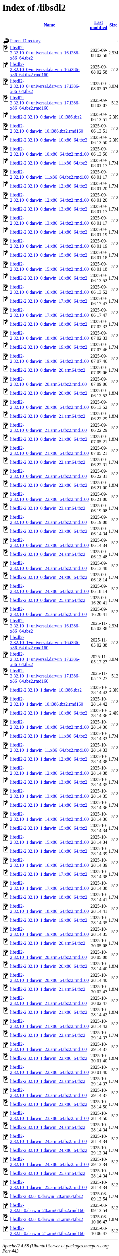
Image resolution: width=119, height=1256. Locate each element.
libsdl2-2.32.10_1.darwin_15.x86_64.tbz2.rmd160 (49, 840)
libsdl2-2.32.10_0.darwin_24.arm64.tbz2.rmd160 (48, 566)
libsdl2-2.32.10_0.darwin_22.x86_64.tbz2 (48, 485)
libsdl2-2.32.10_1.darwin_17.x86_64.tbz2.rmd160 (49, 886)
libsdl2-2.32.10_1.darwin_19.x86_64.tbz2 (48, 920)
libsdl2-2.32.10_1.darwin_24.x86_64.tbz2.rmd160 (49, 1162)
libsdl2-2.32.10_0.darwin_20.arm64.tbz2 (47, 370)
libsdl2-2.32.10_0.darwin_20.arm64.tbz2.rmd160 (48, 382)
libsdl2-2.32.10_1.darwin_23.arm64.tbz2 (47, 1081)
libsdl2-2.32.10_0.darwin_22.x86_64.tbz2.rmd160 (49, 497)
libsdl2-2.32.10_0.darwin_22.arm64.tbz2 (47, 462)
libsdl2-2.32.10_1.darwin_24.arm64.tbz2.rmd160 (48, 1139)
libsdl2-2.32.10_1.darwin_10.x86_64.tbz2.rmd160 (49, 724)
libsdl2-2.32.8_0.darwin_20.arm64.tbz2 (46, 1196)
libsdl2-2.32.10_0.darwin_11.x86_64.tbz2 (48, 163)
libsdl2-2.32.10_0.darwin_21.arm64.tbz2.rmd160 (48, 428)
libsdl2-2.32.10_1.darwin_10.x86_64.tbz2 (48, 713)
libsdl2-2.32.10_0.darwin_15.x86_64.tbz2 (48, 255)
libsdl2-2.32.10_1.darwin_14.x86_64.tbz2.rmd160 (49, 817)
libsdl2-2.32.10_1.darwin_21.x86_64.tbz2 (48, 1012)
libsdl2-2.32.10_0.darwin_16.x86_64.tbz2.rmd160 (49, 290)
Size (114, 24)
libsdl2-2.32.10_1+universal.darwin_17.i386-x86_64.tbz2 (45, 659)
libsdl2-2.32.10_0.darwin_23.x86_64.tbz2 (48, 531)
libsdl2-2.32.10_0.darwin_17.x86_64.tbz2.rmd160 (49, 313)
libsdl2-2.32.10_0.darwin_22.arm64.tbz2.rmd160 (48, 474)
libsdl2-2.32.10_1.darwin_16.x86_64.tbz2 (48, 851)
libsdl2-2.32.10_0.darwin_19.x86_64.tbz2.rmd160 (49, 359)
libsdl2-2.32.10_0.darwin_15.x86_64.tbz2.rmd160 (49, 266)
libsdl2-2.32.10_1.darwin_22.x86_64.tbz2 (48, 1058)
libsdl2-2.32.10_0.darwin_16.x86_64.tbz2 (48, 278)
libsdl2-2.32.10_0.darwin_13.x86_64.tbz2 (48, 209)
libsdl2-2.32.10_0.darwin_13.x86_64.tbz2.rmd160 (49, 220)
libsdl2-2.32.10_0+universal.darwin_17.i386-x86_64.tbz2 (45, 86)
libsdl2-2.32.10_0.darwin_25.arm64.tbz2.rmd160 (48, 612)
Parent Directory (25, 40)
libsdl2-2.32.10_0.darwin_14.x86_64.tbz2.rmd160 (49, 243)
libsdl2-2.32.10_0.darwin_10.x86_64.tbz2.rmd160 (49, 151)
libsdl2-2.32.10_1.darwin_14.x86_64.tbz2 (48, 805)
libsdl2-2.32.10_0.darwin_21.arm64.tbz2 (47, 416)
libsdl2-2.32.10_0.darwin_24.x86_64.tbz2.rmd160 (49, 589)
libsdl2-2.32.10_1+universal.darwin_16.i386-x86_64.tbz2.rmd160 (45, 642)
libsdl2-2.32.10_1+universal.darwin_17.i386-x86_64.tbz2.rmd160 (45, 676)
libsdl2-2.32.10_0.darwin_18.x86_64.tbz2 (48, 324)
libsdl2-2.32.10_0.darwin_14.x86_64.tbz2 (48, 232)
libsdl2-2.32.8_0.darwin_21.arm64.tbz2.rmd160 (47, 1231)
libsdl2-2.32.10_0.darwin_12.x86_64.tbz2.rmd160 (49, 197)
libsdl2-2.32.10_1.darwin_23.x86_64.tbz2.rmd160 (49, 1116)
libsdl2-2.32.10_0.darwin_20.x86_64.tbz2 (48, 393)
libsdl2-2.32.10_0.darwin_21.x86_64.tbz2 (48, 439)
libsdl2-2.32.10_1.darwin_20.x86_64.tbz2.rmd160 (49, 978)
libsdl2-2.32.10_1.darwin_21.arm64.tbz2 (47, 989)
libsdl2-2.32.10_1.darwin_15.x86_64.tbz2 (48, 828)
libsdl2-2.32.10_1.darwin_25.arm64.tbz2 (47, 1173)
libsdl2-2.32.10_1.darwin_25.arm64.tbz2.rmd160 (48, 1185)
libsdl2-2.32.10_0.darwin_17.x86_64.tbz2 (48, 301)
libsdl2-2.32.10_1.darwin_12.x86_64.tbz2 (48, 759)
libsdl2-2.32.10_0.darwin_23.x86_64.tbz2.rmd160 (49, 543)
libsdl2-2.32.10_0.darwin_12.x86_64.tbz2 (48, 186)
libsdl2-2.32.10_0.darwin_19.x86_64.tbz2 (48, 347)
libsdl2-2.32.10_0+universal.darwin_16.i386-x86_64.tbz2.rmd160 (45, 69)
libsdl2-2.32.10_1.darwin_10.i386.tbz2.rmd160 (46, 701)
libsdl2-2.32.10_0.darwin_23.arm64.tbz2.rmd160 (48, 520)
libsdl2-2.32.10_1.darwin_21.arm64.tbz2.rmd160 (48, 1001)
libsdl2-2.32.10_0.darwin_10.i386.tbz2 (46, 116)
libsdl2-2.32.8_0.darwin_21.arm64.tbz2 (46, 1219)
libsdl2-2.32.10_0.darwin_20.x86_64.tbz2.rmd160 (49, 405)
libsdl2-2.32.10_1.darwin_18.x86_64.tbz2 (48, 897)
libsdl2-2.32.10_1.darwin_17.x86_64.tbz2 (48, 874)
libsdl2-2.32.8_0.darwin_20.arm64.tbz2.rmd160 (47, 1208)
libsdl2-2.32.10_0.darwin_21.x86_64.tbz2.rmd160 (49, 451)
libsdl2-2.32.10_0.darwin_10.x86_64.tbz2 (48, 140)
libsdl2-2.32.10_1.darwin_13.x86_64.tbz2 (48, 782)
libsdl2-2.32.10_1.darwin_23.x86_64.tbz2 (48, 1104)
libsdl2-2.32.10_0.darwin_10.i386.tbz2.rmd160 (46, 128)
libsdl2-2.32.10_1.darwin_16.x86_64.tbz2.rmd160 (49, 863)
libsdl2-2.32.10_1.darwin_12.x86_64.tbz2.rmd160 (49, 771)
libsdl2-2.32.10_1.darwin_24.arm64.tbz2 (47, 1127)
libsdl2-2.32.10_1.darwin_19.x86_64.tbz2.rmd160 (49, 932)
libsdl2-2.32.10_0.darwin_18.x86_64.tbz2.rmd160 (49, 336)
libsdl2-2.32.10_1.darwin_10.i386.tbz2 (46, 690)
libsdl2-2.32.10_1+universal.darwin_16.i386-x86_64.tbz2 (45, 625)
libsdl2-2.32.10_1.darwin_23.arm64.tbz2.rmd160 (48, 1093)
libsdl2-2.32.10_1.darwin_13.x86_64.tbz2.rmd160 (49, 794)
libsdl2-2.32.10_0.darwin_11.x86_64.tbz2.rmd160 (49, 174)
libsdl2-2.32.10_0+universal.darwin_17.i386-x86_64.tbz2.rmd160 (45, 102)
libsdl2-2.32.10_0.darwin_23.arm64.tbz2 (47, 508)
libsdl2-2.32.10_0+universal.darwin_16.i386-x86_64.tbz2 (45, 52)
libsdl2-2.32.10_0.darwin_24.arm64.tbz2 (47, 554)
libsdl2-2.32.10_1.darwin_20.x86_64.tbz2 (48, 966)
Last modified (98, 25)
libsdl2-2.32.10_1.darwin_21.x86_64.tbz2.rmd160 (49, 1024)
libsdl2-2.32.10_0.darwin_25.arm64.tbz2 (47, 600)
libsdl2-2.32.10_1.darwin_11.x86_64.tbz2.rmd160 (49, 747)
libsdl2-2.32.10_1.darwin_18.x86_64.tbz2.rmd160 (49, 909)
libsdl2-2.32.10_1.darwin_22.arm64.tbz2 (47, 1035)
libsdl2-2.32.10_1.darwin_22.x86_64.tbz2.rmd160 (49, 1070)
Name (49, 24)
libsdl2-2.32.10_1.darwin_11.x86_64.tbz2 (48, 736)
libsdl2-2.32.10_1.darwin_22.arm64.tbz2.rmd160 (48, 1047)
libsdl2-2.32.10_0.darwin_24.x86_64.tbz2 (48, 577)
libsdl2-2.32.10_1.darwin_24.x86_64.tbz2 (48, 1150)
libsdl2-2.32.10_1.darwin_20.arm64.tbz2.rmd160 (48, 955)
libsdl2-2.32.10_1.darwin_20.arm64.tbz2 (47, 943)
